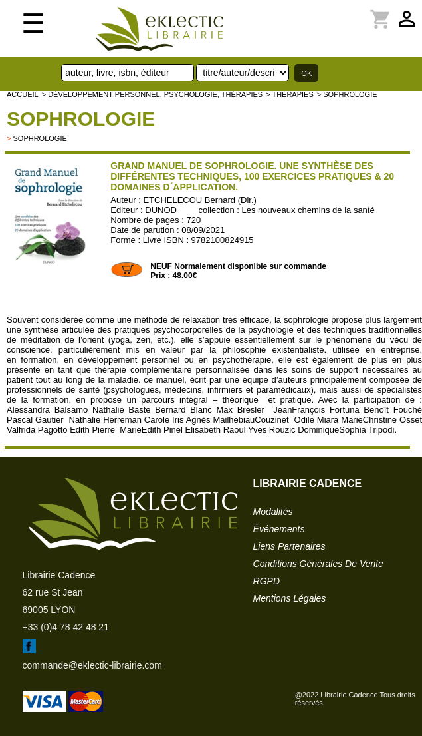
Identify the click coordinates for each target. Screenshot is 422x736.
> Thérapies (290, 94)
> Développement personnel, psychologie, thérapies (152, 94)
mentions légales (289, 598)
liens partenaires (289, 546)
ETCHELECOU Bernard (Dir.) (199, 200)
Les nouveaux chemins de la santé (308, 210)
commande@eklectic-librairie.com (92, 665)
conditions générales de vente (318, 563)
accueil (23, 94)
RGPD (266, 581)
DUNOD (161, 210)
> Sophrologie (347, 94)
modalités (273, 511)
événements (279, 529)
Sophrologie (81, 119)
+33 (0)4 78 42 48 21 (66, 627)
